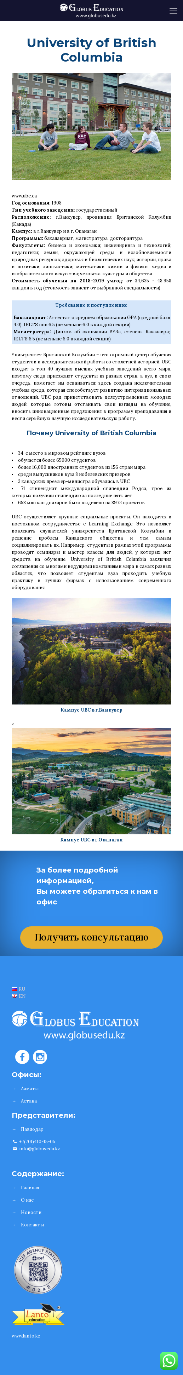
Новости (31, 1212)
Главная (30, 1188)
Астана (29, 1101)
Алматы (30, 1089)
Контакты (32, 1225)
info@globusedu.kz (36, 1149)
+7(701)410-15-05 (33, 1142)
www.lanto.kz (26, 1336)
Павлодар (32, 1129)
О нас (27, 1200)
